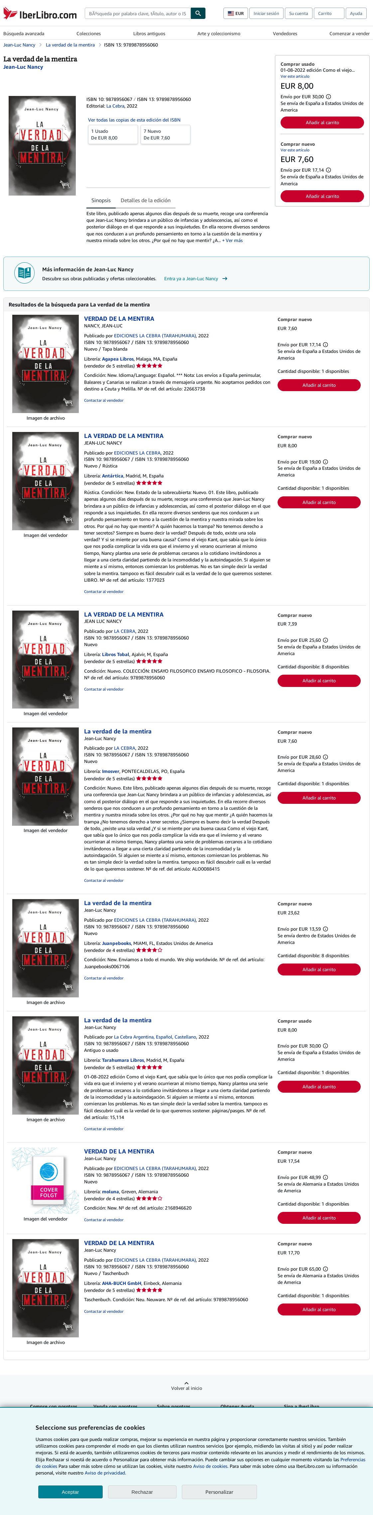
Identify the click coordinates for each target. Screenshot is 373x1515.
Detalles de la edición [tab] (146, 200)
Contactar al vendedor (103, 400)
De (113, 134)
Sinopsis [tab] (101, 200)
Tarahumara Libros (123, 1060)
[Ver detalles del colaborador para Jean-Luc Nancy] (23, 66)
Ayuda (356, 13)
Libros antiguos (149, 33)
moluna (110, 1191)
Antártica (112, 475)
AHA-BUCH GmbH (121, 1283)
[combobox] (137, 13)
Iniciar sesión (266, 13)
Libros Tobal (115, 654)
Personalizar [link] (219, 1492)
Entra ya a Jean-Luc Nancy (196, 278)
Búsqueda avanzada (23, 33)
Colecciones (88, 33)
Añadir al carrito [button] (322, 122)
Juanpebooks (116, 943)
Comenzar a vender (349, 33)
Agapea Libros (118, 359)
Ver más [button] (234, 240)
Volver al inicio (186, 1388)
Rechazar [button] (142, 1492)
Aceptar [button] (70, 1492)
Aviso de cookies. (210, 1466)
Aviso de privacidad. (105, 1472)
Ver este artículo (295, 76)
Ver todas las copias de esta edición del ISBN (134, 120)
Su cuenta (298, 13)
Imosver (110, 771)
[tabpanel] (178, 227)
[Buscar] (198, 13)
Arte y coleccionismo (218, 33)
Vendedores (285, 33)
